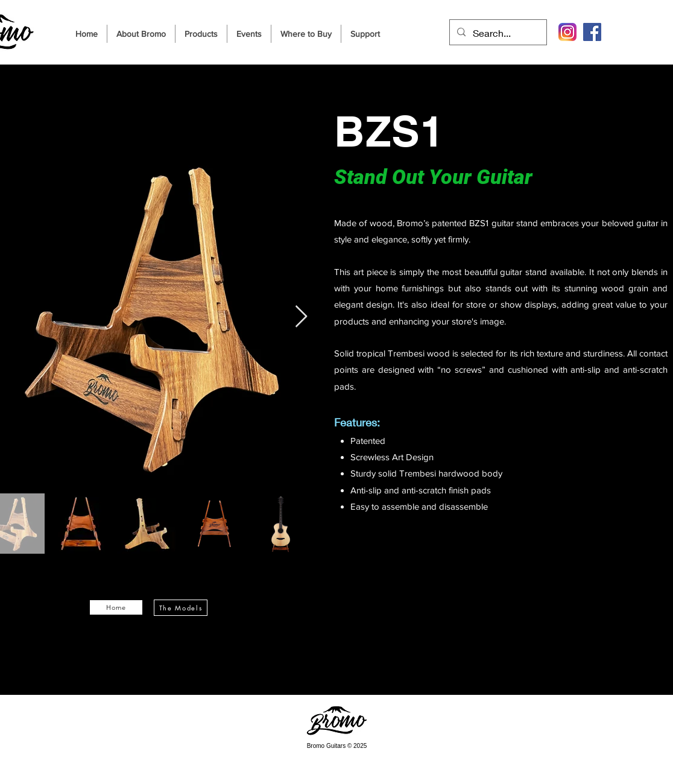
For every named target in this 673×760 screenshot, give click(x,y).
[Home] (116, 607)
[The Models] (180, 608)
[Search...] (497, 33)
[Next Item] (301, 317)
